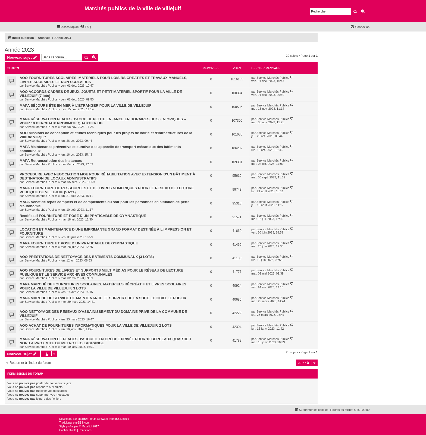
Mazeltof (87, 426)
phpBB (82, 418)
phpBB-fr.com (81, 422)
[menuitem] (85, 27)
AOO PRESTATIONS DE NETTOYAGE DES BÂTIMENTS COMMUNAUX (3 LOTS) (87, 257)
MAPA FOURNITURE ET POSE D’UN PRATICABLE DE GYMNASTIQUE (79, 243)
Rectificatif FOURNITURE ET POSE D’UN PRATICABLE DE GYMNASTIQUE (83, 216)
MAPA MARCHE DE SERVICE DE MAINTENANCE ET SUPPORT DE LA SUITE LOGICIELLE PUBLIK (103, 298)
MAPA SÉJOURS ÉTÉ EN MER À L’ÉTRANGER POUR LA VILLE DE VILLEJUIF (85, 105)
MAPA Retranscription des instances (51, 161)
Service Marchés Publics (41, 85)
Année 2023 (19, 50)
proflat (70, 426)
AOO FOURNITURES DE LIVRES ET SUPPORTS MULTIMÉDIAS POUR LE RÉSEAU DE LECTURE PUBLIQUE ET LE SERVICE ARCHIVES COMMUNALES (101, 272)
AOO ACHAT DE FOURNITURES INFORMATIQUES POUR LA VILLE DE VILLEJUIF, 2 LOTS (96, 325)
